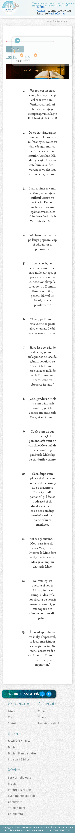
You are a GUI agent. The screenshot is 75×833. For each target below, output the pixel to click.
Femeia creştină (48, 723)
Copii (41, 711)
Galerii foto (15, 814)
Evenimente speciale (22, 796)
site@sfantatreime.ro (35, 830)
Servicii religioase (19, 777)
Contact (61, 13)
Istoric (12, 711)
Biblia (12, 747)
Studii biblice (17, 808)
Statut (12, 723)
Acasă (41, 10)
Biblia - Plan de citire (22, 753)
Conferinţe (15, 802)
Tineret (43, 717)
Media (52, 13)
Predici (12, 783)
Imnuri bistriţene (19, 790)
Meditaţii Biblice (19, 741)
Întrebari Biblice (19, 759)
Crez (11, 717)
